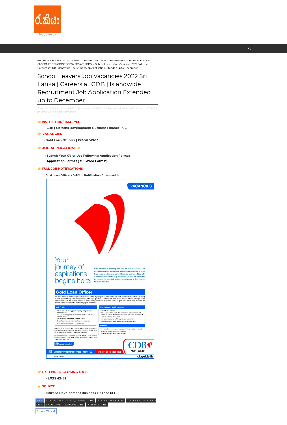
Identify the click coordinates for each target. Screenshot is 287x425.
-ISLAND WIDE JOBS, (95, 108)
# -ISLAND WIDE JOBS (110, 400)
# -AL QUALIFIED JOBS (80, 400)
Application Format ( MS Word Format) (77, 161)
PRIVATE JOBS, (68, 112)
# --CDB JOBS (54, 400)
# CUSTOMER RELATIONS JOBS (65, 404)
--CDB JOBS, (48, 108)
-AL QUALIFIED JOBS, (69, 108)
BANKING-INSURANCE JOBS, (125, 108)
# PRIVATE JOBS (97, 404)
